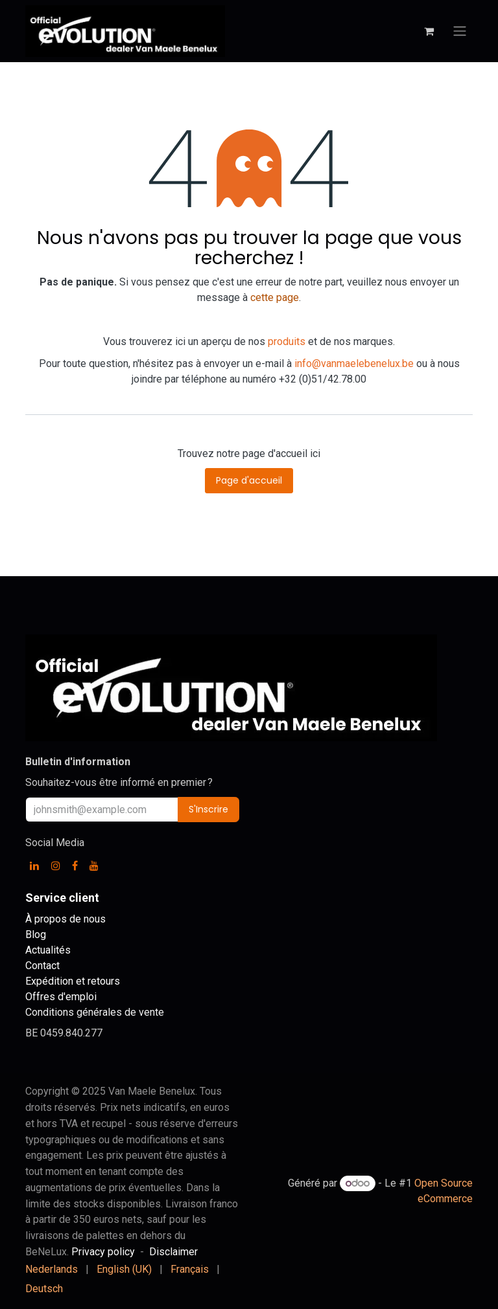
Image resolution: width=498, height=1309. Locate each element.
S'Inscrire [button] (208, 809)
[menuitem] (51, 1269)
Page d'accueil (249, 480)
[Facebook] (74, 865)
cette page (274, 297)
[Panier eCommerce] (429, 31)
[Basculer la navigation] (460, 31)
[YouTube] (94, 865)
